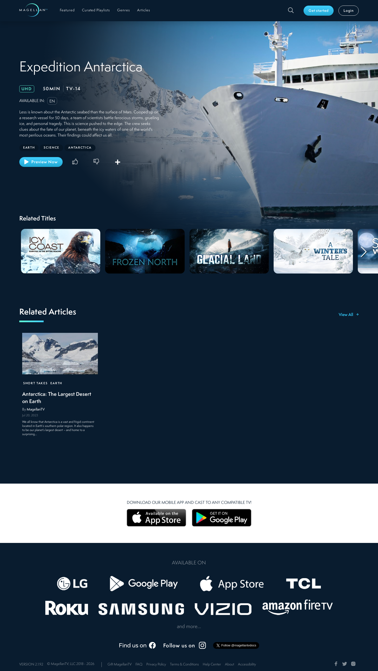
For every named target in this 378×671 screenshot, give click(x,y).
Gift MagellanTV (120, 664)
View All (349, 315)
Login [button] (349, 11)
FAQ (138, 664)
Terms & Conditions (184, 664)
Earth (56, 383)
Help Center (212, 664)
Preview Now (41, 161)
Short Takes (35, 383)
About (229, 664)
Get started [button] (319, 11)
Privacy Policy (156, 664)
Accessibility (247, 664)
